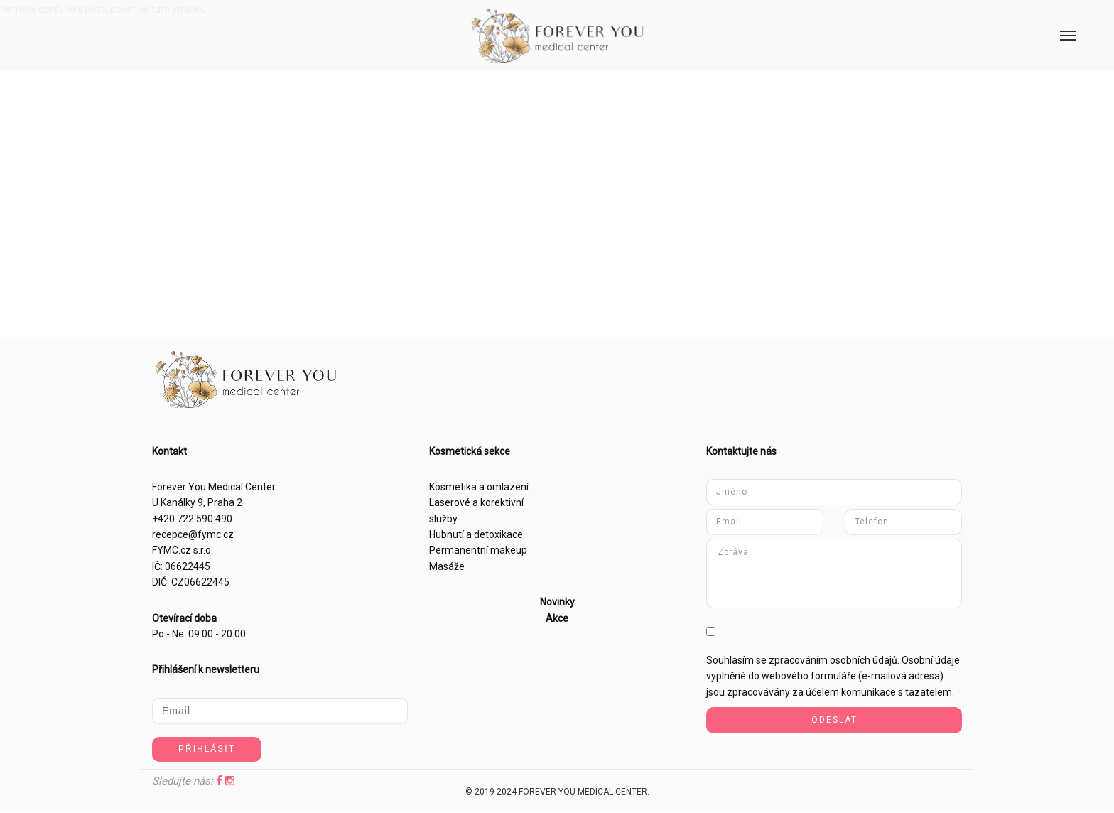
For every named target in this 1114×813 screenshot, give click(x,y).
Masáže (447, 566)
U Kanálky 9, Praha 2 (197, 502)
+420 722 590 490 (192, 518)
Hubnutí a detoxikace (476, 534)
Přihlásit (206, 749)
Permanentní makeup (478, 550)
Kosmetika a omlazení (479, 486)
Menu (1059, 19)
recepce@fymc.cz (193, 534)
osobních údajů (863, 660)
